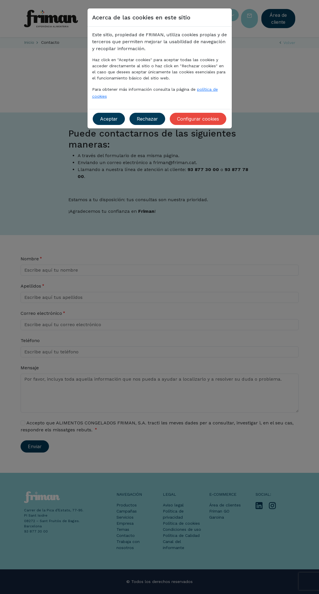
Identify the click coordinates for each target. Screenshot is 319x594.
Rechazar (147, 119)
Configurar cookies (198, 119)
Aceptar (109, 119)
